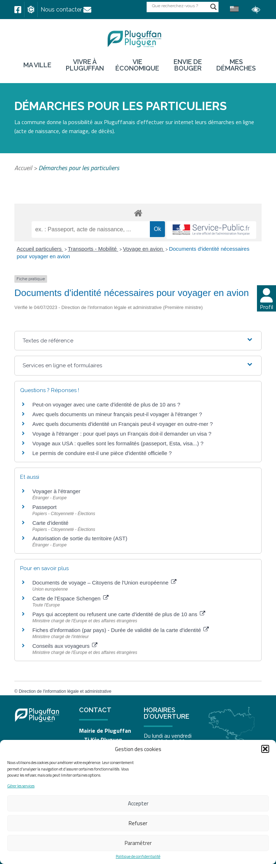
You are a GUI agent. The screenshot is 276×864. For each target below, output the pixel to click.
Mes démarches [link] (236, 65)
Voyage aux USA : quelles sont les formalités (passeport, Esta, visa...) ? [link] (117, 443)
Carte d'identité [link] (50, 523)
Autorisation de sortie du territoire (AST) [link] (79, 538)
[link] (17, 10)
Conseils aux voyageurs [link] (64, 646)
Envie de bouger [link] (188, 65)
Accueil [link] (23, 168)
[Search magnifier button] (213, 7)
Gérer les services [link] (20, 786)
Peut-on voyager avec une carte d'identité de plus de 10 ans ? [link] (106, 404)
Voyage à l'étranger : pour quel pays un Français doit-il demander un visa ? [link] (121, 434)
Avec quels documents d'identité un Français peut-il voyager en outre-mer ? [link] (122, 424)
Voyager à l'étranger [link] (56, 491)
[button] (265, 748)
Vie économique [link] (137, 65)
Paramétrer (138, 843)
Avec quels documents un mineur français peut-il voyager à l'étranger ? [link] (117, 414)
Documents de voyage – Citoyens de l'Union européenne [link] (104, 582)
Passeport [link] (44, 507)
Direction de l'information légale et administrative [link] (65, 691)
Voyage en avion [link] (143, 249)
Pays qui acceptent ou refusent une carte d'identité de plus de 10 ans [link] (118, 614)
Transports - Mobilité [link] (93, 249)
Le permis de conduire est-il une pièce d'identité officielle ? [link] (102, 453)
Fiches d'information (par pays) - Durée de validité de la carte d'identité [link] (120, 630)
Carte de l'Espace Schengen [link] (70, 598)
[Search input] (179, 5)
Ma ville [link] (37, 65)
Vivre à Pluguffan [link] (85, 65)
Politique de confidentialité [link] (138, 857)
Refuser (138, 823)
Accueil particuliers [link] (40, 249)
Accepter (138, 803)
